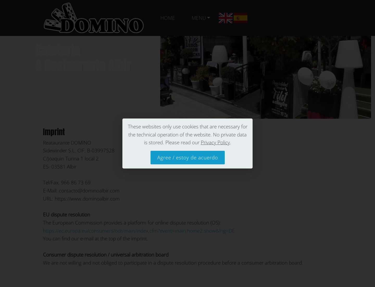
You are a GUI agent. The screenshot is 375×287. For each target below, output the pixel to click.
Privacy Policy (215, 142)
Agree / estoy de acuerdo (187, 157)
